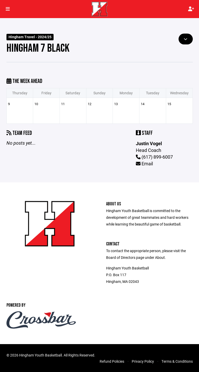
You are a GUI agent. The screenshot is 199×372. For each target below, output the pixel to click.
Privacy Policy (143, 361)
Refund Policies (112, 361)
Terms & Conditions (177, 361)
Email (144, 163)
